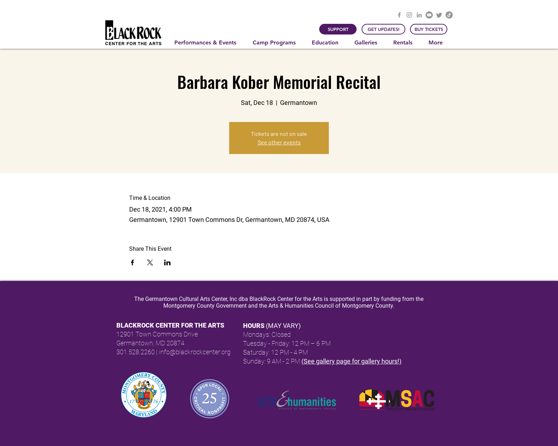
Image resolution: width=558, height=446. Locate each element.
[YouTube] (429, 14)
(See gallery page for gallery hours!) (351, 361)
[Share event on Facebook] (132, 262)
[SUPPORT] (338, 29)
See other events (279, 142)
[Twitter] (439, 14)
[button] (208, 42)
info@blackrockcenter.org (195, 352)
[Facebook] (399, 14)
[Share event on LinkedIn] (167, 262)
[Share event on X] (150, 262)
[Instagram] (409, 14)
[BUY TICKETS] (428, 29)
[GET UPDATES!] (383, 29)
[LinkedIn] (419, 14)
